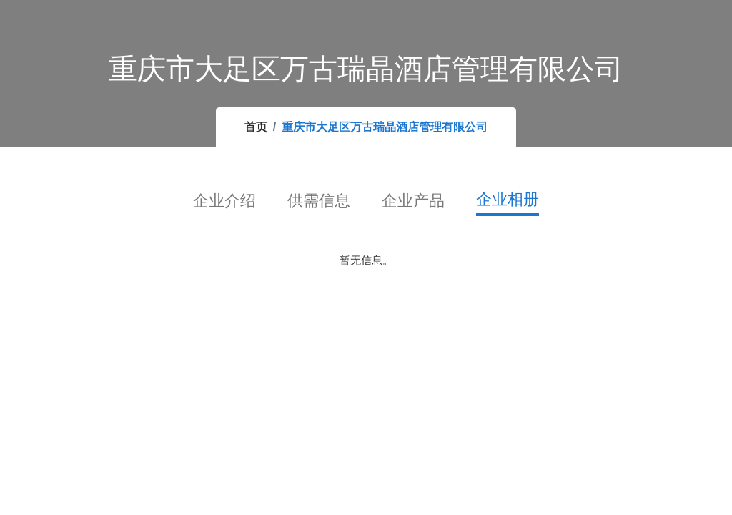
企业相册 (507, 199)
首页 (255, 127)
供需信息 (318, 201)
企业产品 (413, 201)
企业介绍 (224, 201)
